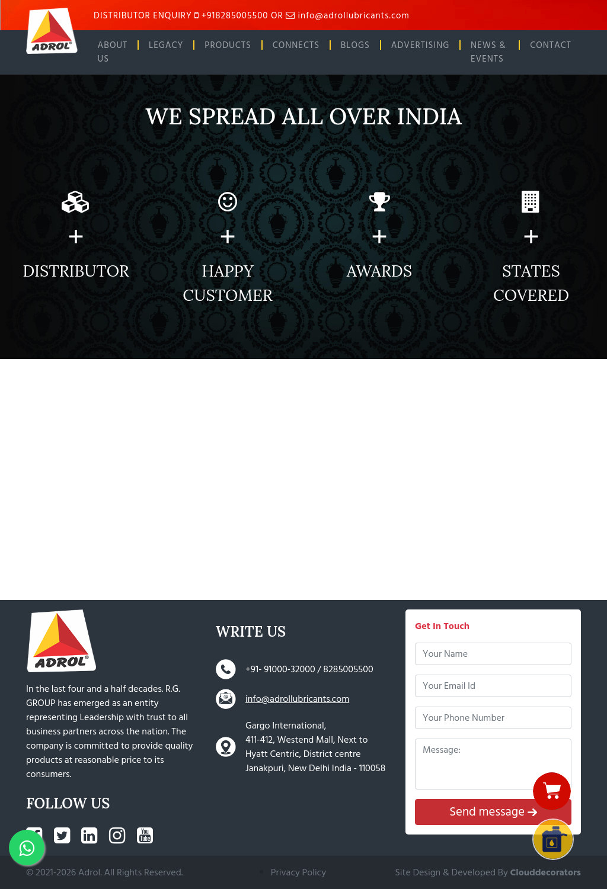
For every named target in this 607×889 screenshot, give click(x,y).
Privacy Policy (298, 872)
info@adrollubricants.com (297, 699)
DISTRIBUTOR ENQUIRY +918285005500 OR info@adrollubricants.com (252, 15)
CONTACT (550, 45)
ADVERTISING (420, 45)
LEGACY (166, 45)
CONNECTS (296, 45)
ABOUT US (113, 52)
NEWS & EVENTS (488, 52)
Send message (493, 811)
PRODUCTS (228, 45)
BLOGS (355, 45)
